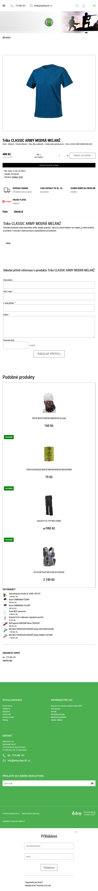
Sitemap (5, 720)
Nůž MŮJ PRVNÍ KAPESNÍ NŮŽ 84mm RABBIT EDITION (30, 635)
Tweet (8, 243)
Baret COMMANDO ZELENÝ (19, 605)
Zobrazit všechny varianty (49, 165)
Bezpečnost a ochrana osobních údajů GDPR (66, 706)
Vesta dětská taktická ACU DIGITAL (49, 572)
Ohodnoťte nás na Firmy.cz (14, 821)
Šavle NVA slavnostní (17, 611)
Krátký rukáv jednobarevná (54, 144)
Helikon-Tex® (17, 177)
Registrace (6, 711)
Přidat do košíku (82, 155)
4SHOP (92, 815)
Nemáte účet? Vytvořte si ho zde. (38, 885)
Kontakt (53, 711)
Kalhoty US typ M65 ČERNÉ (49, 520)
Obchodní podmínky (58, 714)
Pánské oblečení (21, 144)
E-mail (5, 782)
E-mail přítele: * (9, 303)
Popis (5, 211)
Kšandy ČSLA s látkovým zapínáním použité (26, 617)
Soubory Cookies (8, 717)
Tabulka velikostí (56, 720)
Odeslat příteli (49, 354)
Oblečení (11, 144)
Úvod (4, 144)
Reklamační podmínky (58, 717)
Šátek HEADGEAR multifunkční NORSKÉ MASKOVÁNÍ (49, 469)
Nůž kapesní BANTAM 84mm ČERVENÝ (24, 623)
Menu (8, 37)
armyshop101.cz (14, 813)
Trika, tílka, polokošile (36, 144)
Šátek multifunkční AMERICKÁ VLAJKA (49, 418)
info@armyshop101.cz (43, 5)
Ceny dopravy (55, 708)
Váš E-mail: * (8, 291)
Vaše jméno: (8, 280)
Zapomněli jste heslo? (34, 882)
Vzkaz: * (6, 314)
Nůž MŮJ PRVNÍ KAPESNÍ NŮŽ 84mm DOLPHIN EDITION (31, 629)
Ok (92, 783)
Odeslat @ (18, 211)
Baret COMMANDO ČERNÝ (19, 599)
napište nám (7, 660)
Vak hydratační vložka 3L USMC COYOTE (25, 593)
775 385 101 (20, 5)
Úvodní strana (7, 706)
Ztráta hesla (7, 714)
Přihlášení (49, 867)
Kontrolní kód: (9, 340)
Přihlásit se (6, 708)
